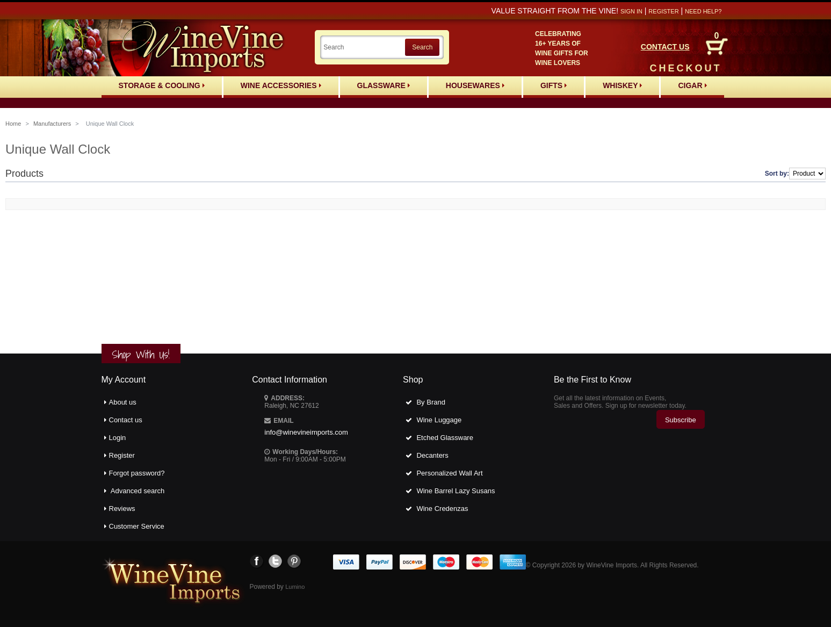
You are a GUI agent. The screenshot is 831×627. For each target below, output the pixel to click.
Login (117, 438)
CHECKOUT (686, 68)
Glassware (383, 85)
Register (663, 11)
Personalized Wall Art (449, 473)
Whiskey (622, 85)
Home (13, 123)
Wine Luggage (438, 420)
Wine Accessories (281, 85)
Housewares (475, 85)
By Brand (430, 402)
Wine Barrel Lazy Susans (455, 491)
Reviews (122, 509)
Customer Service (136, 526)
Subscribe (680, 420)
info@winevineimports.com (306, 432)
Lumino (295, 586)
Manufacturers (52, 123)
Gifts (553, 85)
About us (122, 402)
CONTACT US (665, 46)
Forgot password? (137, 473)
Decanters (432, 455)
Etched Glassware (444, 438)
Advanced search (137, 491)
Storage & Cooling (162, 85)
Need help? (703, 11)
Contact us (125, 420)
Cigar (692, 85)
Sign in (631, 11)
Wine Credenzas (442, 509)
